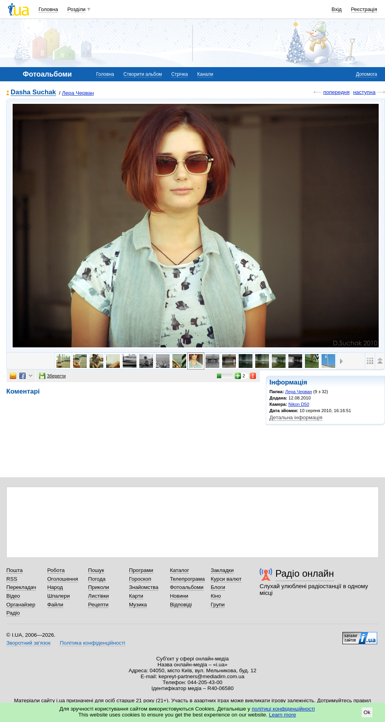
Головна (48, 9)
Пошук (96, 570)
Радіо (13, 613)
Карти (136, 596)
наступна (364, 92)
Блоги (218, 587)
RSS (11, 579)
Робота (56, 570)
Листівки (98, 596)
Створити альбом (142, 74)
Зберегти (52, 376)
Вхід (337, 9)
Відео (13, 596)
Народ (55, 587)
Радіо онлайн (304, 573)
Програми (141, 570)
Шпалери (58, 596)
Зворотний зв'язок (28, 643)
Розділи (76, 9)
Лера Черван (78, 93)
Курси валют (226, 579)
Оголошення (62, 579)
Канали (205, 74)
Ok (367, 712)
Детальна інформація (295, 417)
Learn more (282, 715)
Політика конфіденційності (92, 643)
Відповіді (181, 605)
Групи (217, 605)
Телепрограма (187, 579)
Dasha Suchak (33, 92)
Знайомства (144, 587)
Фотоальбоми (187, 587)
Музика (138, 605)
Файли (55, 605)
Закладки (222, 570)
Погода (96, 579)
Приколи (98, 587)
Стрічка (179, 74)
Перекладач (21, 587)
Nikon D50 (298, 404)
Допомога (366, 74)
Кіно (216, 596)
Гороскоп (140, 579)
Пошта (14, 570)
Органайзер (20, 605)
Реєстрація (364, 9)
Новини (179, 596)
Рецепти (98, 605)
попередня (336, 92)
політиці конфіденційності (283, 709)
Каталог (179, 570)
